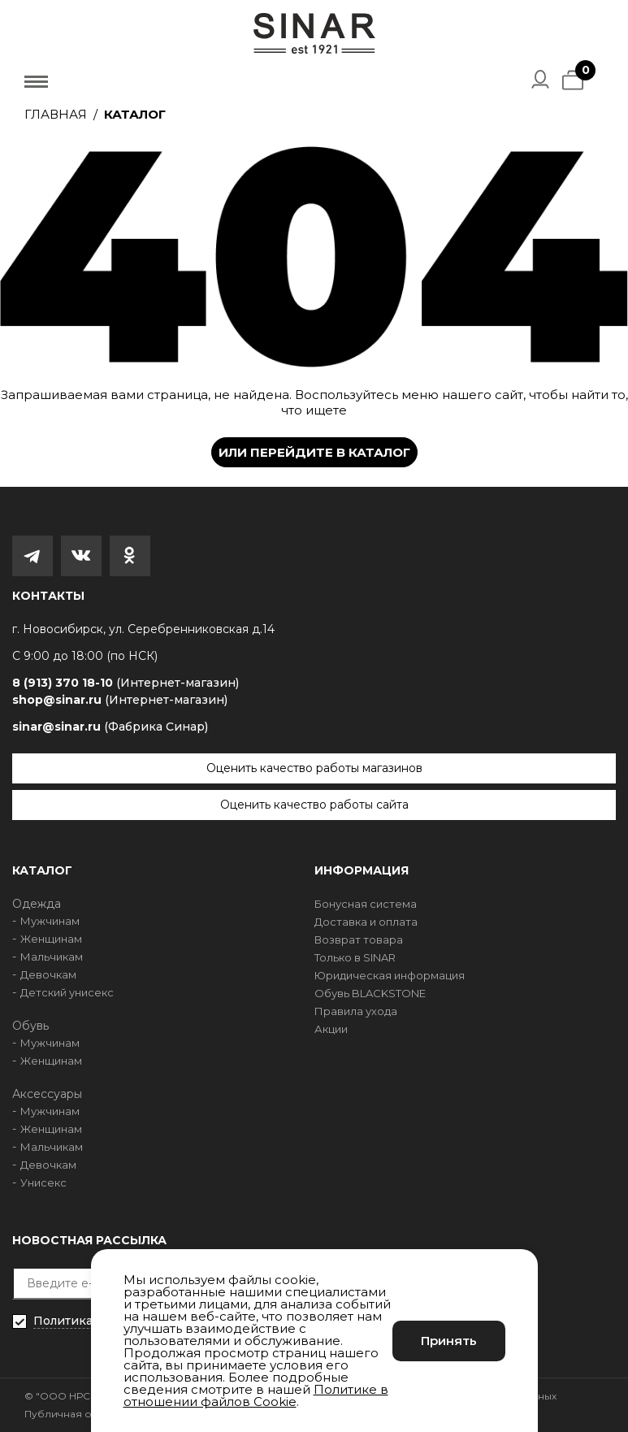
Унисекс (43, 1182)
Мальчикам (51, 956)
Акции (331, 1028)
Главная (55, 114)
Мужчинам (50, 920)
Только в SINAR (355, 957)
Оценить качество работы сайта (314, 804)
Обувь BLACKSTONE (370, 993)
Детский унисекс (67, 992)
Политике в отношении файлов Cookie (255, 1395)
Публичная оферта (74, 1414)
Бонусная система (365, 903)
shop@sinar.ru (119, 699)
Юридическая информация (389, 975)
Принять (449, 1340)
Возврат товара (358, 939)
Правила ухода (355, 1011)
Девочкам (48, 974)
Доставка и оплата (366, 921)
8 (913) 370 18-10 (125, 683)
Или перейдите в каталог (314, 452)
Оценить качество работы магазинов (314, 768)
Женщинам (51, 938)
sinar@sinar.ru (110, 726)
